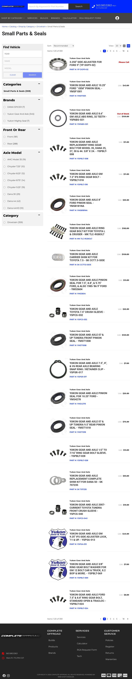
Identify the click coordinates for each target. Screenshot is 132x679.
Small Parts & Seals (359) (17, 91)
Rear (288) (12, 143)
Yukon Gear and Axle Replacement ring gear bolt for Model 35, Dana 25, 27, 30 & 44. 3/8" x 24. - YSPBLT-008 (88, 148)
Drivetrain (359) (15, 222)
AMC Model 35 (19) (16, 159)
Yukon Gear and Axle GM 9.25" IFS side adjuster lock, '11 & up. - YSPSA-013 (88, 536)
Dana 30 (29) (13, 194)
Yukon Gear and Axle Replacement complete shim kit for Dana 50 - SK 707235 (86, 480)
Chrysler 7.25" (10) (16, 166)
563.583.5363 (12, 653)
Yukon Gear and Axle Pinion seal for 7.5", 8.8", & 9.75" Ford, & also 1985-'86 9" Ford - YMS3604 (88, 284)
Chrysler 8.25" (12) (16, 173)
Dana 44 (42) (13, 201)
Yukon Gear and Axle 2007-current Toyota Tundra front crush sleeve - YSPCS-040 (87, 509)
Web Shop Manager (66, 677)
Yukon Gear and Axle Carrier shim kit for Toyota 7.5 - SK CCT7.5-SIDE (87, 257)
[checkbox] (4, 107)
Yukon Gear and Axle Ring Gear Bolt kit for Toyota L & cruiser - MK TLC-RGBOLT (87, 231)
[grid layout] (124, 46)
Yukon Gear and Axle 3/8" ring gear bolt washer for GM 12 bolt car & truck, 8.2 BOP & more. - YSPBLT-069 (88, 569)
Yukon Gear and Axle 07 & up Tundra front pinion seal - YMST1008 (87, 337)
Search (32, 75)
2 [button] (107, 51)
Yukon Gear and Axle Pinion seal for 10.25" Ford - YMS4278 (88, 396)
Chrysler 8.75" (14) (16, 180)
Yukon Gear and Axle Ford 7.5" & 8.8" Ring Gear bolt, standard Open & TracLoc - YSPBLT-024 (88, 599)
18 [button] (123, 51)
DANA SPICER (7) (16, 107)
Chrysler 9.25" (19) (16, 187)
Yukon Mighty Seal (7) (18, 121)
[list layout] (128, 46)
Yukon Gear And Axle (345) (20, 114)
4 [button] (113, 51)
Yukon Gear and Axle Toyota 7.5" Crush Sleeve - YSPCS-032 (87, 312)
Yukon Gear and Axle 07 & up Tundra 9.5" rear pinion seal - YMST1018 (87, 424)
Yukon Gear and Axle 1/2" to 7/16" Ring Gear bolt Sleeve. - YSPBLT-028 (88, 453)
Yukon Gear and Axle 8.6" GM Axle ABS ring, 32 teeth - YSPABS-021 (88, 116)
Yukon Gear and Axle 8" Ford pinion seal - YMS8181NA (85, 203)
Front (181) (12, 136)
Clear (13, 75)
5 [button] (116, 51)
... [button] (120, 51)
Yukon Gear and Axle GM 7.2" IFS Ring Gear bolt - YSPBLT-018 (86, 177)
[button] (22, 84)
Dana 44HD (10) (15, 208)
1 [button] (104, 51)
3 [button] (110, 51)
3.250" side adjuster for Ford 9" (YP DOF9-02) (86, 63)
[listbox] (22, 54)
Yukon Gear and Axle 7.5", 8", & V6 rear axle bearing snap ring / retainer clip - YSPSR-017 (88, 367)
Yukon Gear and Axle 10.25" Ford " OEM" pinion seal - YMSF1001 (88, 88)
